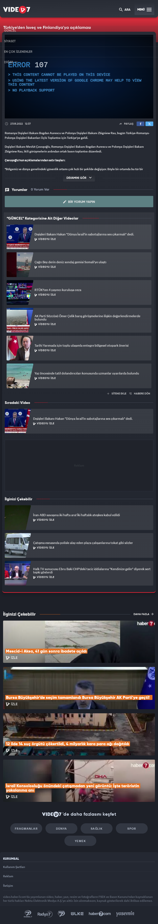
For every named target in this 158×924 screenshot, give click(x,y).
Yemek (80, 841)
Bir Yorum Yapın (79, 202)
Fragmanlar (26, 828)
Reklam (8, 876)
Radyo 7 (45, 914)
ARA (124, 10)
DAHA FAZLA (143, 614)
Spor (131, 828)
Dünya (61, 828)
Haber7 (100, 914)
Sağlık (96, 828)
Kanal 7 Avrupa (61, 914)
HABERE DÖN (139, 393)
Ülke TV (77, 914)
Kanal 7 (28, 914)
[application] (79, 76)
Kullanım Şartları (14, 867)
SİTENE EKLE (116, 393)
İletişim (8, 886)
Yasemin (125, 914)
